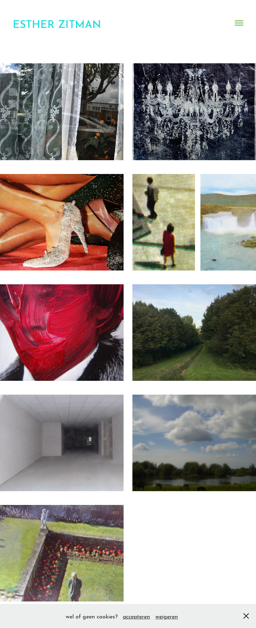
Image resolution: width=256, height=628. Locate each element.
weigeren (166, 616)
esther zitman (57, 22)
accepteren (136, 616)
